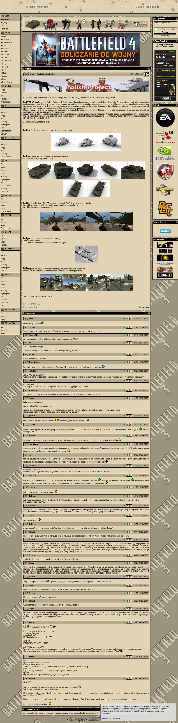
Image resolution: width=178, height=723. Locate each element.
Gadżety (4, 93)
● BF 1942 (5, 39)
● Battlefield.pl (6, 82)
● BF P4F (4, 67)
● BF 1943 (5, 55)
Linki (2, 26)
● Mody (4, 73)
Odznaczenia (6, 131)
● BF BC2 (5, 58)
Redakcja (4, 29)
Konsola (4, 300)
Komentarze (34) (30, 307)
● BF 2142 (5, 49)
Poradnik (4, 192)
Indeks (3, 36)
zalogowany (51, 713)
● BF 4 (3, 70)
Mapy (3, 90)
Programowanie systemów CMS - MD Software (89, 718)
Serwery (4, 134)
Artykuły (4, 23)
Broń (2, 96)
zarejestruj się (92, 713)
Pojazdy (4, 99)
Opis (2, 109)
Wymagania (5, 102)
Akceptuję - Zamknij (111, 718)
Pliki (2, 128)
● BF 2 (3, 46)
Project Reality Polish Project (42, 74)
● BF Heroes (6, 52)
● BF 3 (3, 64)
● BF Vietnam (6, 42)
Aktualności (5, 20)
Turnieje (4, 76)
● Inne (3, 79)
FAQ (2, 306)
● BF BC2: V (6, 61)
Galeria (3, 113)
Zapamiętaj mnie (168, 29)
